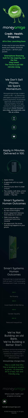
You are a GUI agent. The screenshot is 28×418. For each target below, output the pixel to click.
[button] (14, 118)
